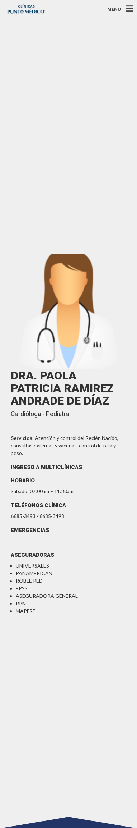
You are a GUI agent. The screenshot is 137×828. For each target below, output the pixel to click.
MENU (114, 9)
